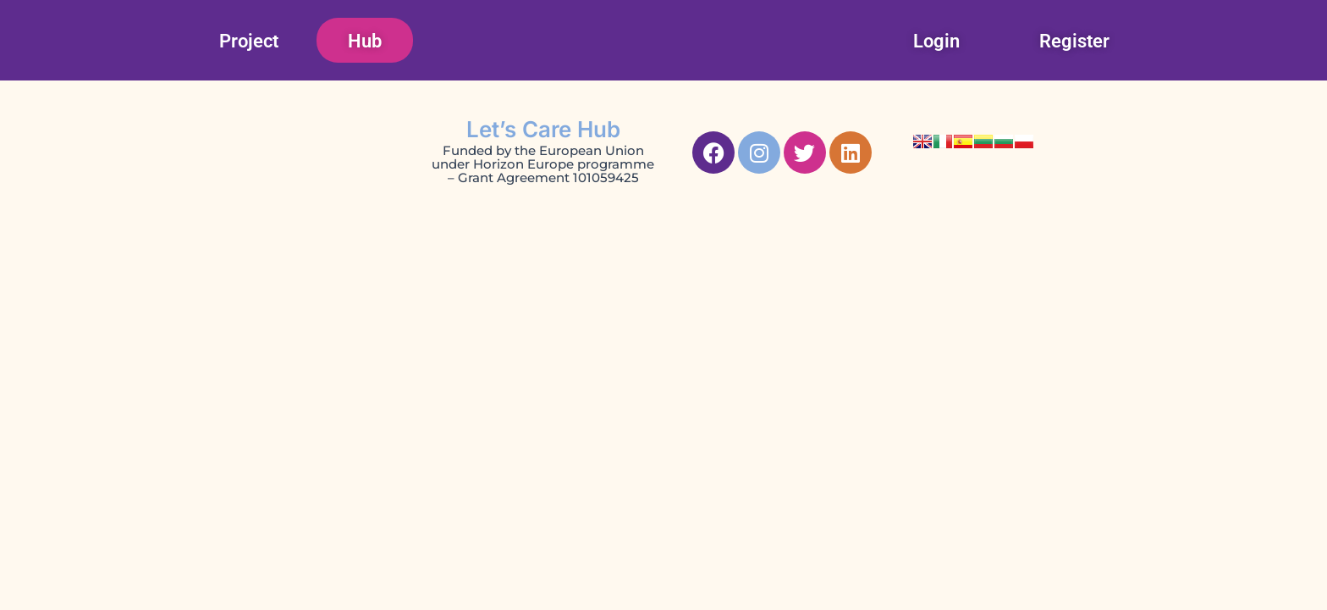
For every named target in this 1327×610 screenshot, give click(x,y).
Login (936, 41)
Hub (365, 41)
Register (1074, 41)
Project (248, 41)
